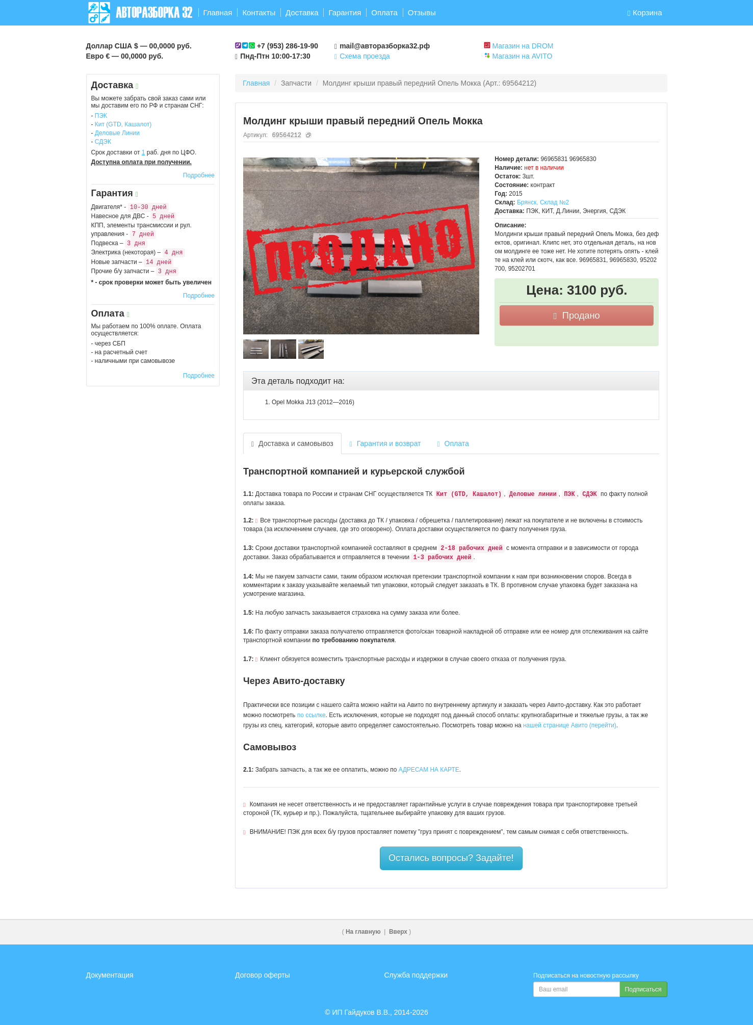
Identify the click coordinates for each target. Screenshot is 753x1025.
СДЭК (103, 141)
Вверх (398, 931)
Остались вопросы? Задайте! (451, 858)
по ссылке (311, 715)
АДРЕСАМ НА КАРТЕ (429, 769)
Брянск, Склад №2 (543, 202)
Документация (110, 975)
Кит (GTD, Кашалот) (123, 124)
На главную (363, 931)
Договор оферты (262, 975)
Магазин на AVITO (522, 56)
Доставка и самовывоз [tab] (292, 443)
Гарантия (344, 12)
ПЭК (101, 115)
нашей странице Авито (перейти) (569, 725)
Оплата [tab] (453, 443)
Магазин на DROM (522, 46)
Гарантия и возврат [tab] (385, 443)
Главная (217, 12)
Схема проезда (362, 56)
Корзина (645, 12)
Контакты (258, 12)
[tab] (451, 381)
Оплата (384, 12)
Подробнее (199, 175)
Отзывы (422, 12)
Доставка (301, 12)
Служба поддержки (416, 975)
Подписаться (643, 989)
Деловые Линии (117, 133)
